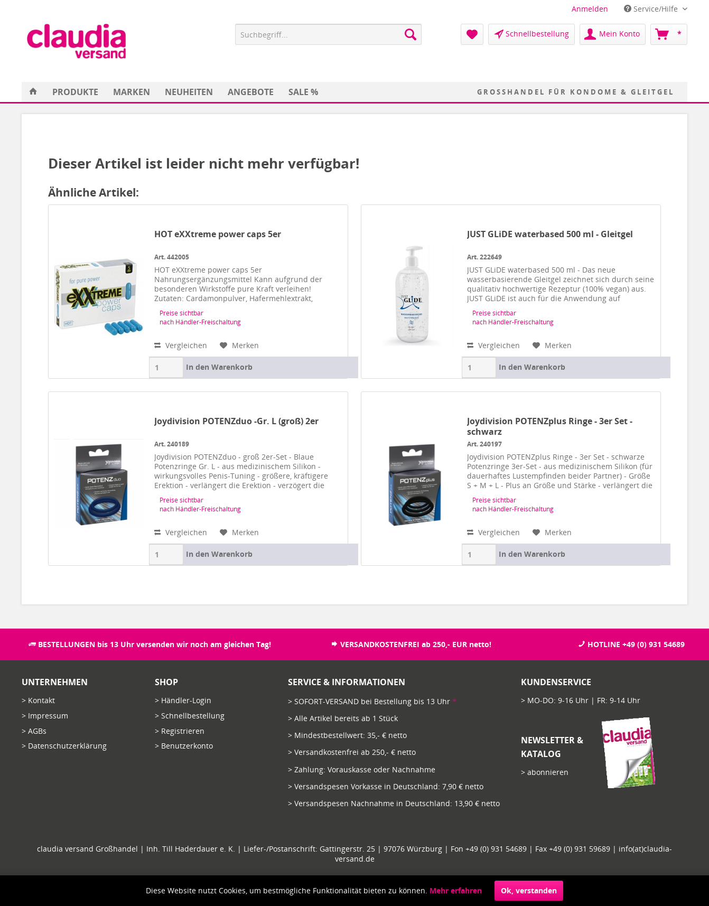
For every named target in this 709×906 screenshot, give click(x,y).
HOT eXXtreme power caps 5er (217, 234)
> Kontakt (38, 700)
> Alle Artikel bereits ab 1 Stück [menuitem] (343, 718)
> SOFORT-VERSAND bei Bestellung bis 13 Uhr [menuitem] (372, 701)
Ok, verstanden (529, 890)
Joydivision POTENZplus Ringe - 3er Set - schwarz (549, 426)
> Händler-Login (183, 700)
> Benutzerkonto (184, 746)
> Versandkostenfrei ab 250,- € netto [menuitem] (352, 752)
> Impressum (45, 716)
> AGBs (34, 731)
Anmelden (590, 9)
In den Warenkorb (219, 367)
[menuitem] (590, 8)
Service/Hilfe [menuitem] (652, 9)
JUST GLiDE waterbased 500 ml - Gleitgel (550, 234)
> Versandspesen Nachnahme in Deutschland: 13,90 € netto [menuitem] (394, 803)
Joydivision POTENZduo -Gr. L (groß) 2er (236, 421)
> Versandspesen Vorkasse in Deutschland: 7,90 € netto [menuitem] (385, 786)
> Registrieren (179, 731)
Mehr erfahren (456, 890)
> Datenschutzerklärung (64, 746)
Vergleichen (180, 345)
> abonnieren (544, 772)
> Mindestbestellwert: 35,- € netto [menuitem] (347, 735)
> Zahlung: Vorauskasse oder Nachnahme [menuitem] (361, 769)
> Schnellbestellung (190, 716)
